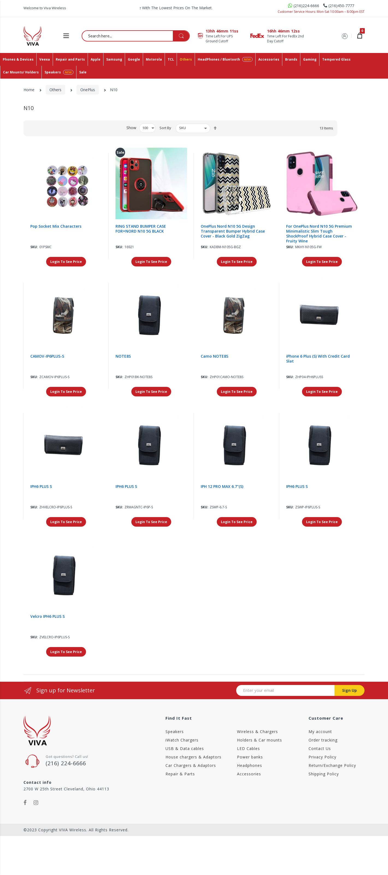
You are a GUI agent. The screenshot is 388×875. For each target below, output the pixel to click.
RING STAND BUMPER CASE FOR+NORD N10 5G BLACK (140, 229)
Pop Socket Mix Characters (55, 226)
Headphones (249, 765)
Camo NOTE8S (214, 356)
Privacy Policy (322, 757)
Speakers (174, 731)
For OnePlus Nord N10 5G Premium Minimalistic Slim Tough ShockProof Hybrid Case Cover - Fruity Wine (319, 234)
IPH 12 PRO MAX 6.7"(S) (222, 486)
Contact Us (320, 748)
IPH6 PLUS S (41, 486)
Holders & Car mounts (259, 740)
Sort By (165, 127)
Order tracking (323, 740)
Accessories (249, 773)
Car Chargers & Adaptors (190, 765)
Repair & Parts (180, 773)
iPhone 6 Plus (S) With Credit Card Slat (318, 359)
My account (320, 731)
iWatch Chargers (182, 740)
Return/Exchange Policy (332, 765)
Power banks (250, 757)
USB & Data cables (184, 748)
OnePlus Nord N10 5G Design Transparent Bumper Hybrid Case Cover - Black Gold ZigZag (233, 231)
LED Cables (248, 748)
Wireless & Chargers (257, 731)
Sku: (34, 247)
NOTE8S (123, 356)
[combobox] (136, 36)
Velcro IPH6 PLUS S (47, 616)
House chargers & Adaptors (193, 757)
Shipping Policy (324, 773)
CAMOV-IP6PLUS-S (47, 356)
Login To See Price (66, 261)
